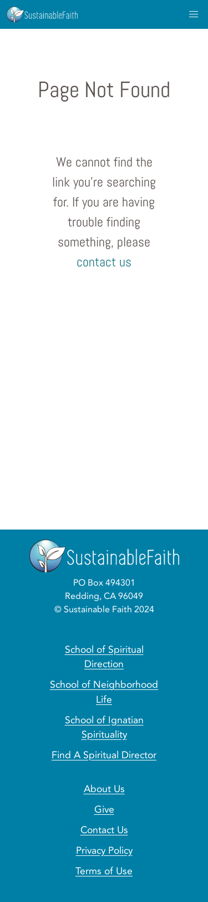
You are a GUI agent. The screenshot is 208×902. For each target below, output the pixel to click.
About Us (104, 788)
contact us (104, 261)
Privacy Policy (104, 850)
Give (104, 809)
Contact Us (104, 830)
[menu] (193, 14)
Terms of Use (104, 871)
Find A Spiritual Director (104, 755)
